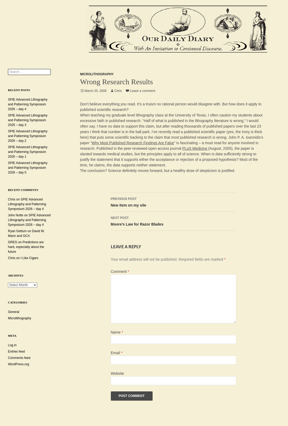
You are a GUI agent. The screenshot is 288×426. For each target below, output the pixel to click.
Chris (118, 91)
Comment (120, 271)
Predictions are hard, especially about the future (26, 247)
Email (116, 353)
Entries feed (16, 351)
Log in (12, 345)
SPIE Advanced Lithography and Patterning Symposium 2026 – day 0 (27, 167)
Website (117, 373)
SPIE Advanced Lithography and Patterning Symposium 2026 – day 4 (27, 104)
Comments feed (19, 358)
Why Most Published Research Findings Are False (133, 143)
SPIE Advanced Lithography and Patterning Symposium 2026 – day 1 (27, 151)
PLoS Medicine (195, 148)
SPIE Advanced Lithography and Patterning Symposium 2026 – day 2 (27, 136)
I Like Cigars (29, 258)
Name (117, 332)
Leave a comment (142, 91)
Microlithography (97, 74)
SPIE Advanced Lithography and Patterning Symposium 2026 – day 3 (27, 120)
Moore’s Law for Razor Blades (173, 220)
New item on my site (173, 201)
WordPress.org (18, 364)
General (13, 312)
